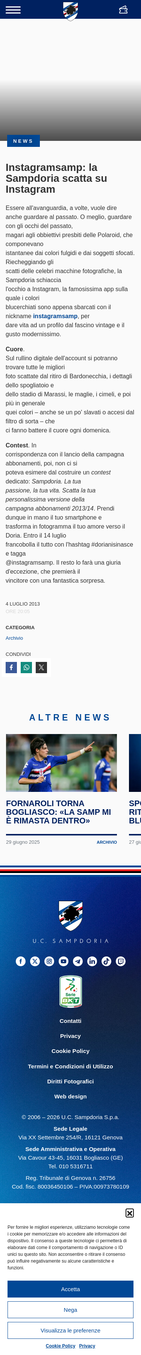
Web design (70, 1103)
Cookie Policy (61, 1346)
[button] (129, 1212)
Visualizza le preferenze (70, 1330)
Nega (70, 1310)
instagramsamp (55, 316)
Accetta (70, 1289)
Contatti (70, 1027)
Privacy (87, 1346)
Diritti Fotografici (70, 1088)
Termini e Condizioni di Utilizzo (70, 1072)
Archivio (14, 638)
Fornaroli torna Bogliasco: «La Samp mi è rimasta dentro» (59, 819)
